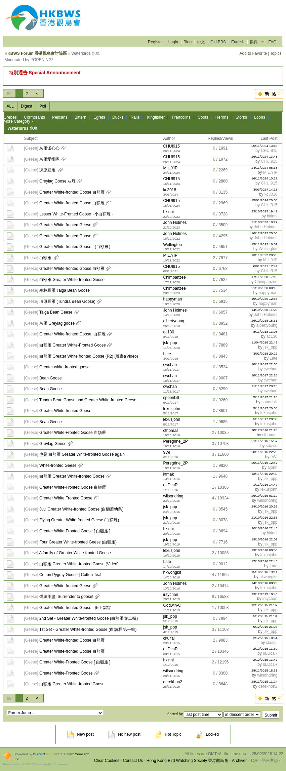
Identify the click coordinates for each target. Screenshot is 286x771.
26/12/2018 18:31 (264, 320)
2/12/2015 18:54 (265, 638)
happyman (267, 292)
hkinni (168, 211)
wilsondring (173, 496)
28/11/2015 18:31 (264, 670)
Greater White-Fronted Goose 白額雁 (72, 432)
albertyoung (173, 321)
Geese (31, 148)
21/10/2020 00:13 (264, 288)
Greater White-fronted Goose (65, 236)
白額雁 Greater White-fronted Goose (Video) (79, 564)
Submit (270, 715)
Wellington (172, 244)
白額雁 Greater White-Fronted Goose (72, 345)
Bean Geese (50, 421)
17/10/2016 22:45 (264, 561)
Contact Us (133, 760)
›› (37, 93)
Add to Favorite (253, 53)
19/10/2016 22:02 (264, 539)
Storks (241, 117)
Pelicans (59, 117)
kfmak (168, 474)
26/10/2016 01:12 (264, 495)
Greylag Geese (53, 443)
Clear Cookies (106, 760)
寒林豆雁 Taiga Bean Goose (64, 290)
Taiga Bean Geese (56, 312)
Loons (259, 117)
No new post (124, 734)
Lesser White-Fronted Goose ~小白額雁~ (76, 214)
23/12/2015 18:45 (264, 594)
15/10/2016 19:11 (264, 572)
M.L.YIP (170, 168)
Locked (207, 734)
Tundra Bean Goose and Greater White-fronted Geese (87, 400)
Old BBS (218, 42)
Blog (187, 42)
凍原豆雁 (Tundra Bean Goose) (67, 301)
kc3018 (169, 190)
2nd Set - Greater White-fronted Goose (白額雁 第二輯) (88, 618)
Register (155, 42)
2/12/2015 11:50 (265, 648)
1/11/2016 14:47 (265, 484)
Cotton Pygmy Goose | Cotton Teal (70, 574)
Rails (135, 117)
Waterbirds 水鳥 (23, 128)
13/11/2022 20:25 (264, 255)
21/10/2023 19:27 (264, 222)
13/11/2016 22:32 (264, 474)
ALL (10, 106)
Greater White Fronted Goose (65, 498)
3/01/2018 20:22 (265, 353)
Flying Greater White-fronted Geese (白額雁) (79, 520)
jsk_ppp (170, 342)
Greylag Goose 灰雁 (57, 181)
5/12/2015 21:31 (265, 616)
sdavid (272, 445)
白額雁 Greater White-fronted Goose (72, 279)
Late (167, 354)
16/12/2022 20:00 (264, 233)
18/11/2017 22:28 (264, 375)
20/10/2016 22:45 (264, 528)
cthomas (170, 430)
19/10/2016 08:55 (264, 550)
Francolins (181, 117)
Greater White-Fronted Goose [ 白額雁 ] (74, 531)
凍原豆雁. (47, 170)
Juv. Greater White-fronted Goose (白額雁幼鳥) (81, 509)
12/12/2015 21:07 (264, 605)
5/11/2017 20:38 (265, 408)
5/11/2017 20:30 (265, 419)
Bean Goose (50, 378)
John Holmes (175, 222)
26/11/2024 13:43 (264, 156)
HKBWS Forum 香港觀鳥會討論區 (36, 53)
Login (173, 42)
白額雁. (45, 257)
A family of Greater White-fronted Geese (75, 553)
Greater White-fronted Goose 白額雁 (72, 192)
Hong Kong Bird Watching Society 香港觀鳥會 (188, 760)
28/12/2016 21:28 (264, 430)
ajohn (272, 467)
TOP (254, 760)
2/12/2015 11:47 (265, 659)
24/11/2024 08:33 (264, 167)
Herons (222, 117)
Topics (275, 53)
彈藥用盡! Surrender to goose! (66, 596)
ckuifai (168, 638)
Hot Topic (168, 734)
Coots (203, 117)
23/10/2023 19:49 (264, 211)
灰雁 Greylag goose (57, 323)
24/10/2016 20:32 (264, 506)
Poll (42, 106)
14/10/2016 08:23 (264, 583)
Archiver (239, 760)
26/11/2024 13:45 (264, 146)
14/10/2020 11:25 (264, 310)
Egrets (99, 117)
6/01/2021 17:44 (265, 266)
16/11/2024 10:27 (264, 178)
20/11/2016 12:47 (264, 462)
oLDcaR (170, 485)
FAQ (272, 42)
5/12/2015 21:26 (265, 626)
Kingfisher (156, 117)
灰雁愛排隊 (49, 159)
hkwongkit (172, 572)
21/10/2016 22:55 (264, 517)
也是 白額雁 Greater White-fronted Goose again (82, 454)
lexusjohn (171, 408)
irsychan (170, 594)
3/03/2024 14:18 (265, 189)
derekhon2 (172, 682)
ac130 (168, 332)
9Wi (166, 452)
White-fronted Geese (58, 465)
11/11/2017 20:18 (264, 386)
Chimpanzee (174, 277)
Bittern (80, 117)
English (237, 42)
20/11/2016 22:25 (264, 452)
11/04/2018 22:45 (264, 342)
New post (80, 734)
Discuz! (39, 754)
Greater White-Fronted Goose (66, 673)
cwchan (170, 364)
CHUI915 (171, 146)
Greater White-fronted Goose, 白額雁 (72, 334)
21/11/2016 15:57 (264, 441)
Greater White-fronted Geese (65, 224)
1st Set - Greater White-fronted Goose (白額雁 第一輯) (87, 629)
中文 (201, 42)
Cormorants (34, 117)
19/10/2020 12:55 (264, 298)
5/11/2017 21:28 (265, 397)
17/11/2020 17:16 (264, 277)
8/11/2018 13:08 (265, 331)
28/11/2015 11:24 (264, 681)
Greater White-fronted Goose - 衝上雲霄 (75, 607)
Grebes (10, 117)
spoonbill (171, 397)
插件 (254, 42)
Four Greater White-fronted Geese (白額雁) (78, 542)
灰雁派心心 (49, 148)
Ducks (117, 117)
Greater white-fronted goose (64, 367)
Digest (26, 106)
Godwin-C (172, 605)
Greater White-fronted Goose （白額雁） (76, 246)
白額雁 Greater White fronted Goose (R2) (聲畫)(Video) (88, 356)
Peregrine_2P (175, 441)
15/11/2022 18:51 (264, 244)
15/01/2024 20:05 (264, 200)
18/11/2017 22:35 (264, 364)
